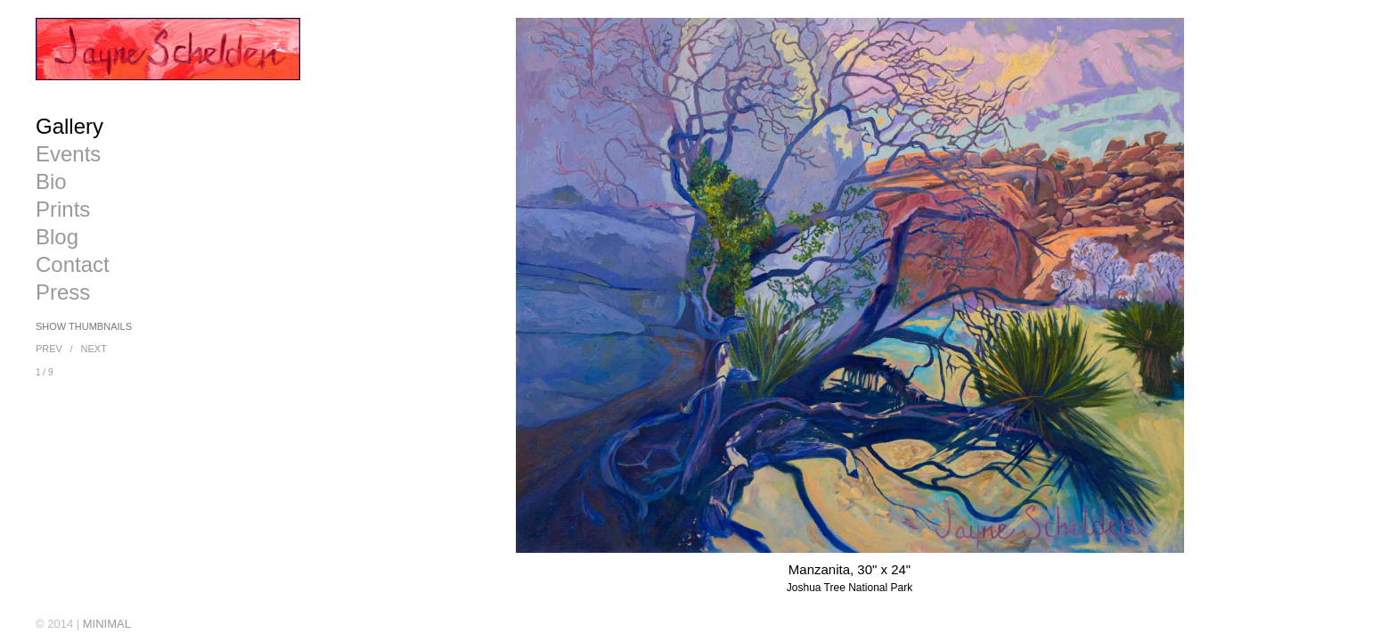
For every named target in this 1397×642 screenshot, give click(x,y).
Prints (63, 209)
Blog (57, 237)
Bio (51, 182)
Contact (73, 265)
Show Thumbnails (84, 326)
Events (68, 154)
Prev (49, 348)
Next (94, 348)
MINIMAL (107, 623)
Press (63, 292)
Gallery (69, 126)
